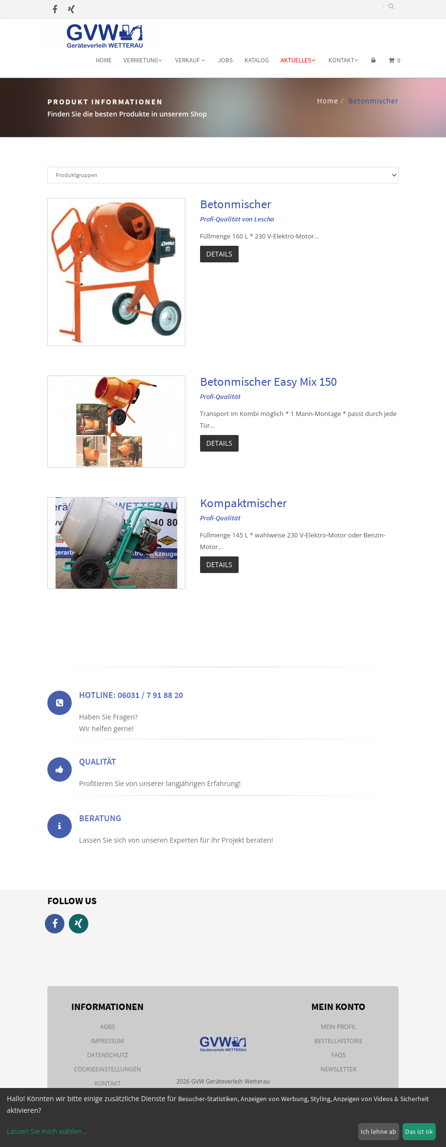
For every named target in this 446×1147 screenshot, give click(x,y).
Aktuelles (298, 60)
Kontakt (343, 60)
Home (104, 60)
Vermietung (142, 60)
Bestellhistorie (338, 1041)
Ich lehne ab (378, 1131)
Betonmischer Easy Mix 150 (268, 381)
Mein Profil (338, 1027)
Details (219, 253)
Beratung (100, 836)
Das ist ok (419, 1131)
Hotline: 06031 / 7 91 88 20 (131, 719)
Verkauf (190, 60)
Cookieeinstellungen (107, 1069)
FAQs (338, 1055)
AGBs (107, 1027)
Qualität (97, 779)
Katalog (256, 60)
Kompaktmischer (243, 503)
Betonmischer (235, 204)
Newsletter (339, 1069)
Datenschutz (107, 1055)
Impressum (107, 1041)
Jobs (225, 60)
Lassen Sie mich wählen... (47, 1131)
